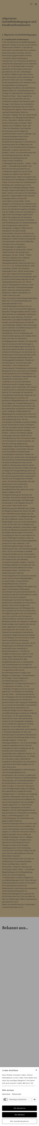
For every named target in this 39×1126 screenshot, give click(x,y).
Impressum (6, 1094)
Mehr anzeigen (8, 1090)
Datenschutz (16, 1094)
